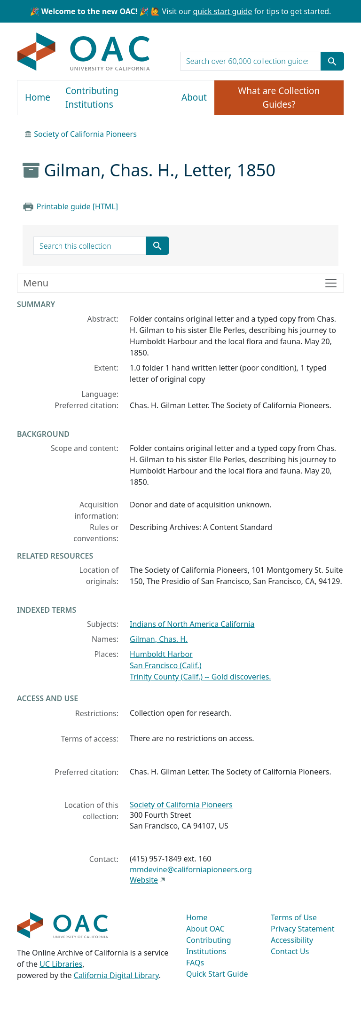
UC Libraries (60, 964)
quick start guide (222, 11)
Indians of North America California (192, 624)
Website (144, 880)
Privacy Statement (303, 929)
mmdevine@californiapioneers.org (191, 869)
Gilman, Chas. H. (159, 639)
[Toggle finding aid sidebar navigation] (180, 283)
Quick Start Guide (217, 974)
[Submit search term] (332, 61)
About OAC (205, 929)
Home (37, 97)
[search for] (250, 61)
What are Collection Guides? (279, 98)
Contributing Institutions (91, 98)
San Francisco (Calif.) (166, 665)
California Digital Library (116, 975)
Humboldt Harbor (161, 654)
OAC (84, 52)
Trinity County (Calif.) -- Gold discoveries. (200, 676)
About (194, 97)
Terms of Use (294, 917)
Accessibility (292, 940)
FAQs (195, 962)
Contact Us (290, 951)
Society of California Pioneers (85, 134)
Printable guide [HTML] (77, 206)
